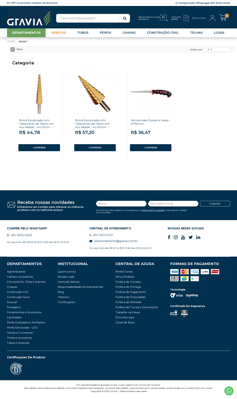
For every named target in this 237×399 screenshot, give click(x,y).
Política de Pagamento (130, 295)
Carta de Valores (68, 284)
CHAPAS (129, 34)
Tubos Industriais (18, 345)
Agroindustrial (16, 274)
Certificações (66, 305)
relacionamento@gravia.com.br (113, 244)
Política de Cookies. (203, 391)
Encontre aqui (124, 320)
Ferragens (14, 310)
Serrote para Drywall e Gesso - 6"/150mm (146, 123)
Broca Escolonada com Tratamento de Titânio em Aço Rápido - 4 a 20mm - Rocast (93, 126)
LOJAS (219, 34)
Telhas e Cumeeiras (20, 335)
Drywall (12, 305)
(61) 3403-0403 (19, 238)
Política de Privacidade (152, 212)
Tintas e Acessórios (19, 340)
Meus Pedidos (124, 279)
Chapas (12, 289)
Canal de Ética (124, 325)
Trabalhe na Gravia (127, 315)
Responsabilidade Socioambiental (80, 289)
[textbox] (93, 18)
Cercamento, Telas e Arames (26, 284)
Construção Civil (17, 295)
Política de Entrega (128, 289)
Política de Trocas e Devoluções (136, 310)
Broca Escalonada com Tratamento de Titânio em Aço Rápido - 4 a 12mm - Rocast (37, 126)
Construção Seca (18, 300)
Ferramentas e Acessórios (24, 315)
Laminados (14, 320)
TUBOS (82, 34)
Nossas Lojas (66, 279)
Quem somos (67, 274)
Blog (61, 295)
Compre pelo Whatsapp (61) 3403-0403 (203, 3)
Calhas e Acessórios (20, 279)
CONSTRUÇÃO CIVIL (163, 34)
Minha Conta (123, 274)
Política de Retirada (128, 305)
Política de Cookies (128, 284)
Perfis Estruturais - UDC (22, 330)
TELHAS (196, 34)
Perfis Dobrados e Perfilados (26, 325)
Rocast (23, 43)
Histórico (63, 300)
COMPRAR (39, 149)
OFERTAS (58, 34)
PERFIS (105, 34)
